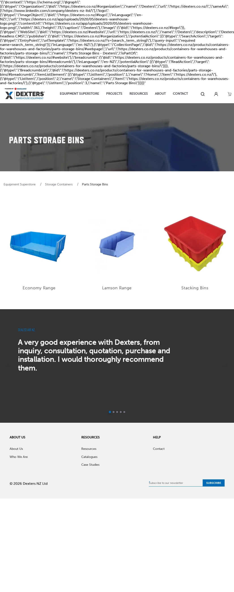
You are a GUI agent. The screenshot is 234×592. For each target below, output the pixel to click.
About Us (17, 437)
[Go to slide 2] (113, 412)
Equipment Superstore (20, 184)
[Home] (24, 94)
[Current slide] (110, 412)
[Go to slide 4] (121, 412)
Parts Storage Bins (95, 184)
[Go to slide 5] (124, 412)
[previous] (8, 366)
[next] (225, 366)
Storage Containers (59, 184)
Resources (90, 437)
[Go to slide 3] (117, 412)
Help (157, 437)
